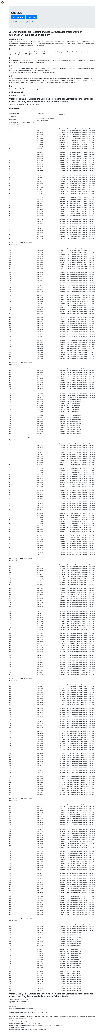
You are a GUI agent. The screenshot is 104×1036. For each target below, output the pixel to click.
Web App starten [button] (18, 17)
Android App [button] (31, 17)
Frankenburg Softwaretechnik (28, 22)
